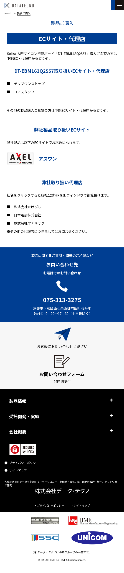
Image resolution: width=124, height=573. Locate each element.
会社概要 (17, 431)
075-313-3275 (62, 300)
